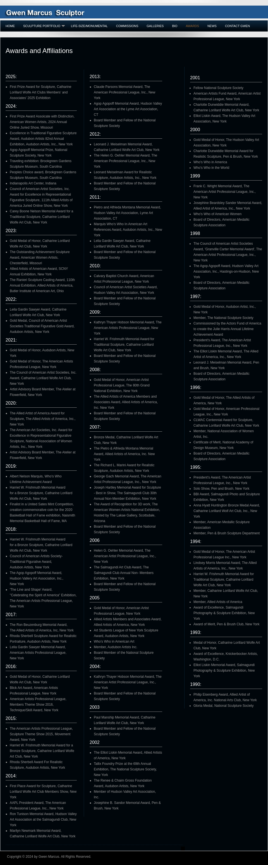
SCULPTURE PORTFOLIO (44, 26)
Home (10, 26)
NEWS (212, 26)
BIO (174, 26)
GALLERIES (155, 26)
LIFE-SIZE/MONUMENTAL (89, 26)
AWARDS (192, 26)
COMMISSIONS (127, 26)
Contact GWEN (237, 26)
